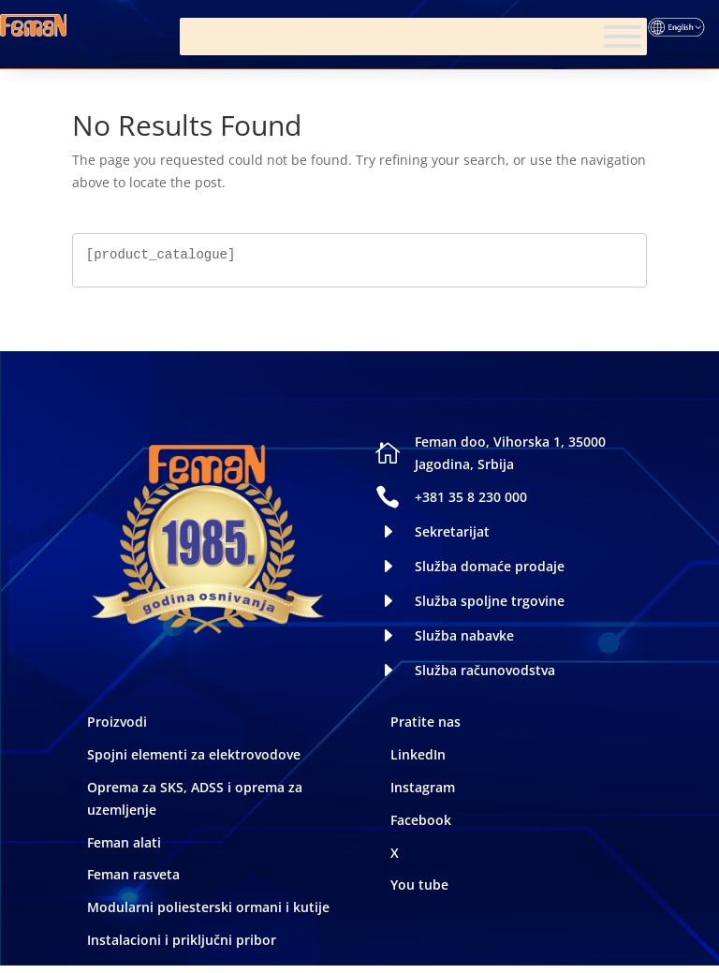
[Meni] (622, 36)
